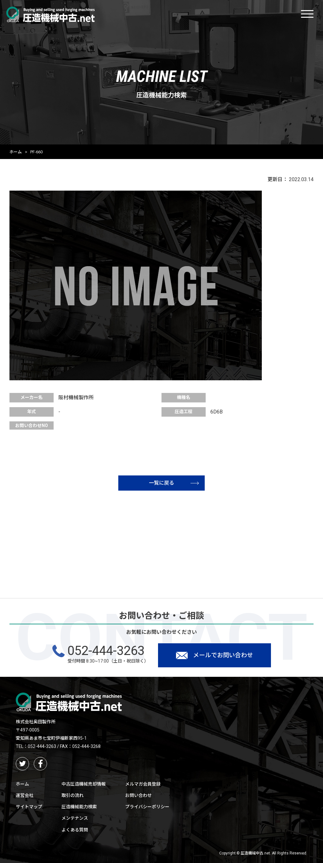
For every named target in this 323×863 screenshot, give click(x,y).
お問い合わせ (138, 795)
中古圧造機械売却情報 (84, 783)
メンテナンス (75, 818)
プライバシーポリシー (147, 806)
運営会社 (24, 795)
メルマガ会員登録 (143, 783)
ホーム (15, 152)
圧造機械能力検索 (79, 806)
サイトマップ (29, 806)
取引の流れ (73, 795)
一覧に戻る (174, 483)
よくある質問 (75, 829)
